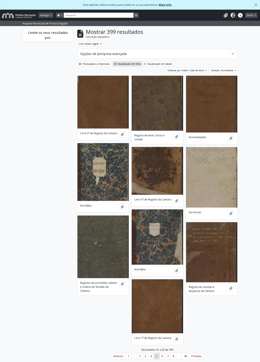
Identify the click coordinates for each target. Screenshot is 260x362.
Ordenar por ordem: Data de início (186, 70)
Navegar (45, 15)
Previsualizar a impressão (94, 63)
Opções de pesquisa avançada (103, 53)
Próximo (196, 356)
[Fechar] (256, 4)
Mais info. (165, 5)
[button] (225, 15)
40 (185, 356)
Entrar (250, 15)
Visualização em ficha (127, 63)
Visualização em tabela (158, 63)
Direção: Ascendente (222, 70)
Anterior (118, 356)
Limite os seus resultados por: (48, 35)
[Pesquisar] (99, 15)
